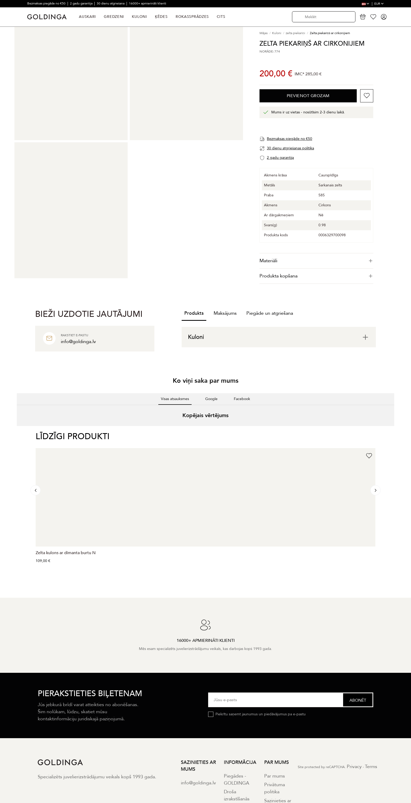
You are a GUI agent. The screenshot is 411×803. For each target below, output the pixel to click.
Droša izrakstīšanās (237, 795)
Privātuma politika (274, 788)
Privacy (354, 766)
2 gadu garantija (81, 3)
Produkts (194, 313)
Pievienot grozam (308, 96)
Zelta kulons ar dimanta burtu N (66, 553)
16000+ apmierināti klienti (147, 3)
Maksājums (225, 313)
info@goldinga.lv (198, 783)
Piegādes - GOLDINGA (236, 779)
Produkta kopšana (316, 276)
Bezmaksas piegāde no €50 (46, 3)
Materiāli (316, 261)
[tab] (316, 261)
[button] (17, 431)
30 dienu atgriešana (111, 3)
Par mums (274, 776)
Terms (371, 766)
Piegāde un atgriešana (269, 313)
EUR (379, 4)
